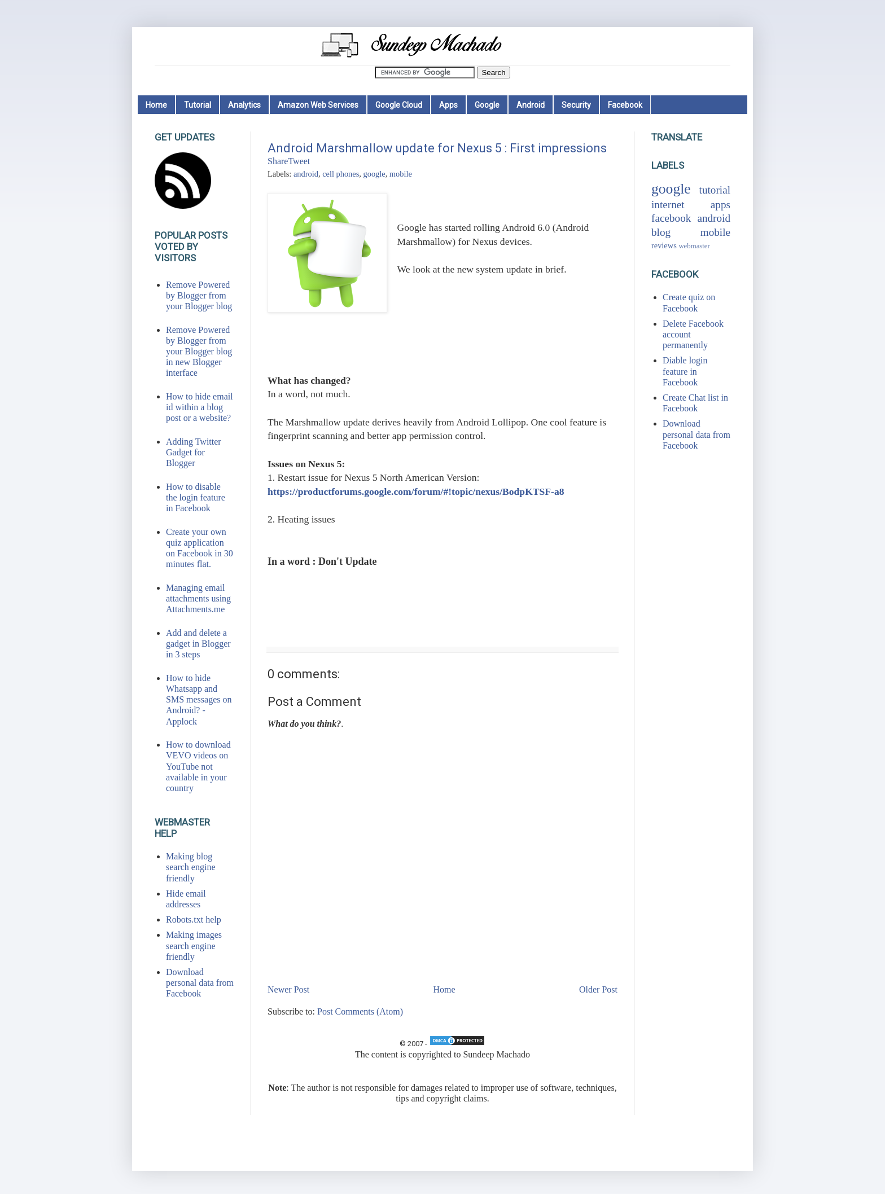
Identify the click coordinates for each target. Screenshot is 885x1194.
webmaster (693, 246)
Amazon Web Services (318, 104)
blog (661, 232)
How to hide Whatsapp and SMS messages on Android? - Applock (198, 699)
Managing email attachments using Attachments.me (198, 598)
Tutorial (197, 104)
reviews (664, 245)
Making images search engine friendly (194, 945)
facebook (671, 218)
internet (668, 204)
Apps (448, 104)
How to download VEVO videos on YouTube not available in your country (198, 766)
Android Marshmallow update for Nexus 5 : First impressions (437, 148)
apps (720, 204)
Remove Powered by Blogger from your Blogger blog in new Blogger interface (199, 351)
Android (530, 104)
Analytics (244, 104)
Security (576, 104)
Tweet (299, 161)
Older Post (598, 989)
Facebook (625, 104)
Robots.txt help (193, 919)
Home (156, 104)
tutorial (714, 190)
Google (487, 104)
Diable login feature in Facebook (685, 371)
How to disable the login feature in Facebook (195, 497)
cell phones (340, 173)
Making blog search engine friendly (191, 867)
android (305, 173)
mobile (400, 173)
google (374, 173)
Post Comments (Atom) (360, 1011)
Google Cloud (398, 104)
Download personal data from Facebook (200, 982)
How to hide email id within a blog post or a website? (199, 407)
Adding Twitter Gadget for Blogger (193, 452)
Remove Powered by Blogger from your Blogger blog (199, 295)
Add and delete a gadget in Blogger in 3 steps (198, 643)
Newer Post (288, 989)
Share (278, 161)
